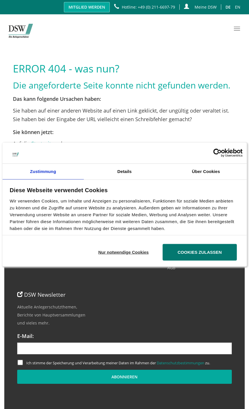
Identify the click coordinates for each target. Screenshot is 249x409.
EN (237, 7)
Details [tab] (124, 171)
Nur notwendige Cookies (123, 251)
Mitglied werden (86, 7)
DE (228, 7)
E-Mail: (25, 336)
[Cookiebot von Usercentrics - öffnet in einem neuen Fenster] (217, 153)
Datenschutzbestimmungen (180, 362)
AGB (171, 267)
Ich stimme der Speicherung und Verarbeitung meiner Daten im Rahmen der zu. (113, 362)
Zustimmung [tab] (43, 171)
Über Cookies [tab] (206, 171)
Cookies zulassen (200, 251)
